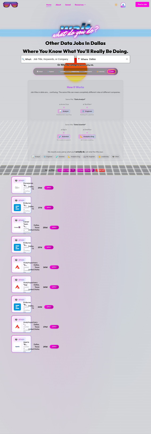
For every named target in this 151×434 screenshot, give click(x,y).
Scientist (54, 72)
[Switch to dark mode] (116, 4)
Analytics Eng (75, 72)
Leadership (120, 72)
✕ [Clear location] (127, 59)
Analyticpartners (30, 267)
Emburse (27, 207)
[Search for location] (108, 59)
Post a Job (142, 4)
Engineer (35, 72)
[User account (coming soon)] (123, 4)
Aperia (26, 346)
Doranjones (28, 187)
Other (138, 72)
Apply (131, 189)
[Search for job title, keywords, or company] (52, 59)
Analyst (17, 72)
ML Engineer (98, 72)
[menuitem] (48, 4)
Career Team (28, 227)
